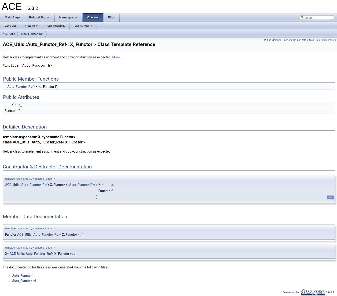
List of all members (325, 40)
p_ (20, 105)
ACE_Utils (9, 33)
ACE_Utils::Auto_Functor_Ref (26, 185)
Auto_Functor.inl (24, 281)
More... (117, 57)
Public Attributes (303, 40)
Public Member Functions (278, 40)
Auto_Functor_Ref (32, 33)
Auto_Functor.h (23, 276)
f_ (19, 111)
